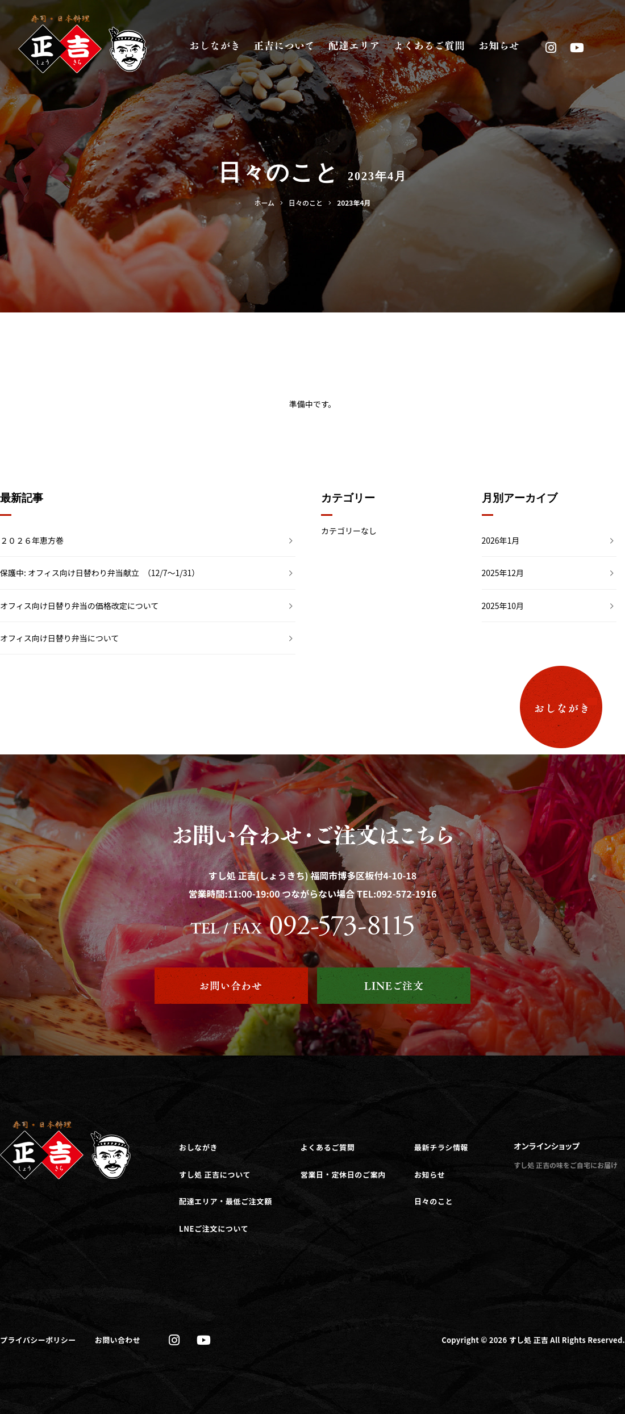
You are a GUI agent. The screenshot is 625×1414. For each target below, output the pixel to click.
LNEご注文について (213, 1228)
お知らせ (429, 1174)
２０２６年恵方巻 (32, 540)
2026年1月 (501, 540)
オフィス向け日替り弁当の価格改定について (79, 605)
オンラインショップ (547, 1146)
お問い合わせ (117, 1339)
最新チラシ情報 (441, 1147)
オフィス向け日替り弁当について (59, 638)
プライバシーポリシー (38, 1339)
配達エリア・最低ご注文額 (225, 1201)
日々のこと (433, 1201)
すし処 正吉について (215, 1174)
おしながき (198, 1147)
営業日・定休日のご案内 (343, 1174)
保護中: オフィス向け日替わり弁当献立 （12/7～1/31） (99, 572)
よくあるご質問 (328, 1147)
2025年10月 (503, 605)
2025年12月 (503, 572)
